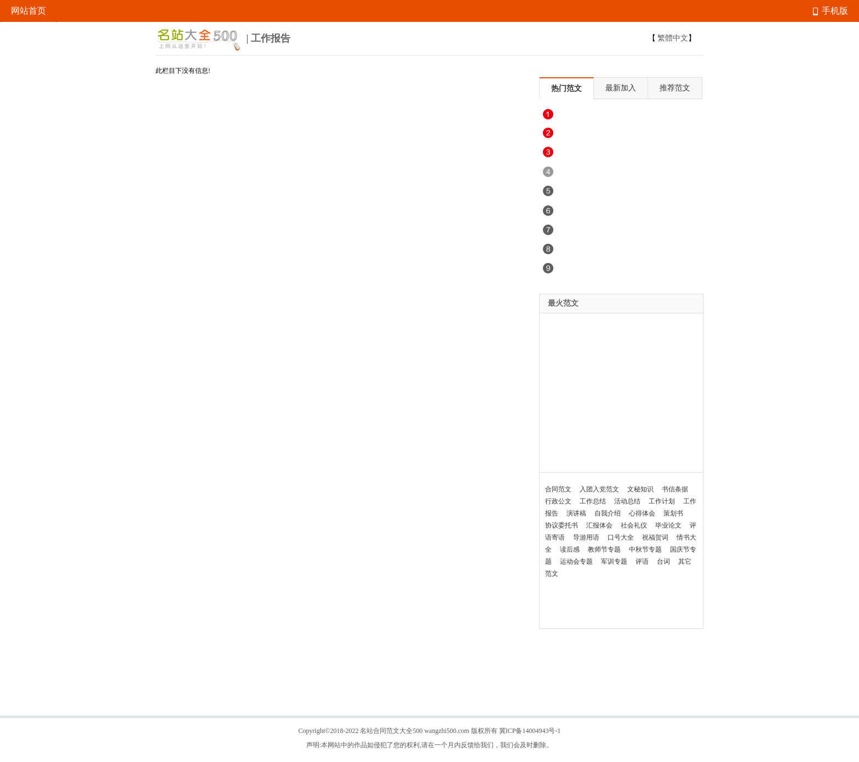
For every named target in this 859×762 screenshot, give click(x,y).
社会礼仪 (634, 525)
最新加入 (620, 88)
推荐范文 (675, 88)
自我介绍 (607, 513)
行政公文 (558, 501)
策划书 (673, 513)
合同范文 (558, 489)
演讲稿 (576, 513)
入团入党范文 (599, 489)
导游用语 (586, 537)
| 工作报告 (223, 39)
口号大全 (621, 537)
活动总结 (627, 501)
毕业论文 (668, 525)
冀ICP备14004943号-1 (530, 731)
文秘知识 (640, 489)
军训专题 (614, 561)
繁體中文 (672, 38)
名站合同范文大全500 (391, 731)
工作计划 (662, 501)
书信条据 (675, 489)
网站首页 (28, 10)
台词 (663, 561)
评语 (642, 561)
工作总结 (593, 501)
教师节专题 (604, 549)
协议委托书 (561, 525)
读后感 (570, 549)
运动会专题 (576, 561)
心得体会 (642, 513)
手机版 (830, 10)
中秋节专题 (645, 549)
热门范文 (566, 88)
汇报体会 (599, 525)
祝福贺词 (655, 537)
